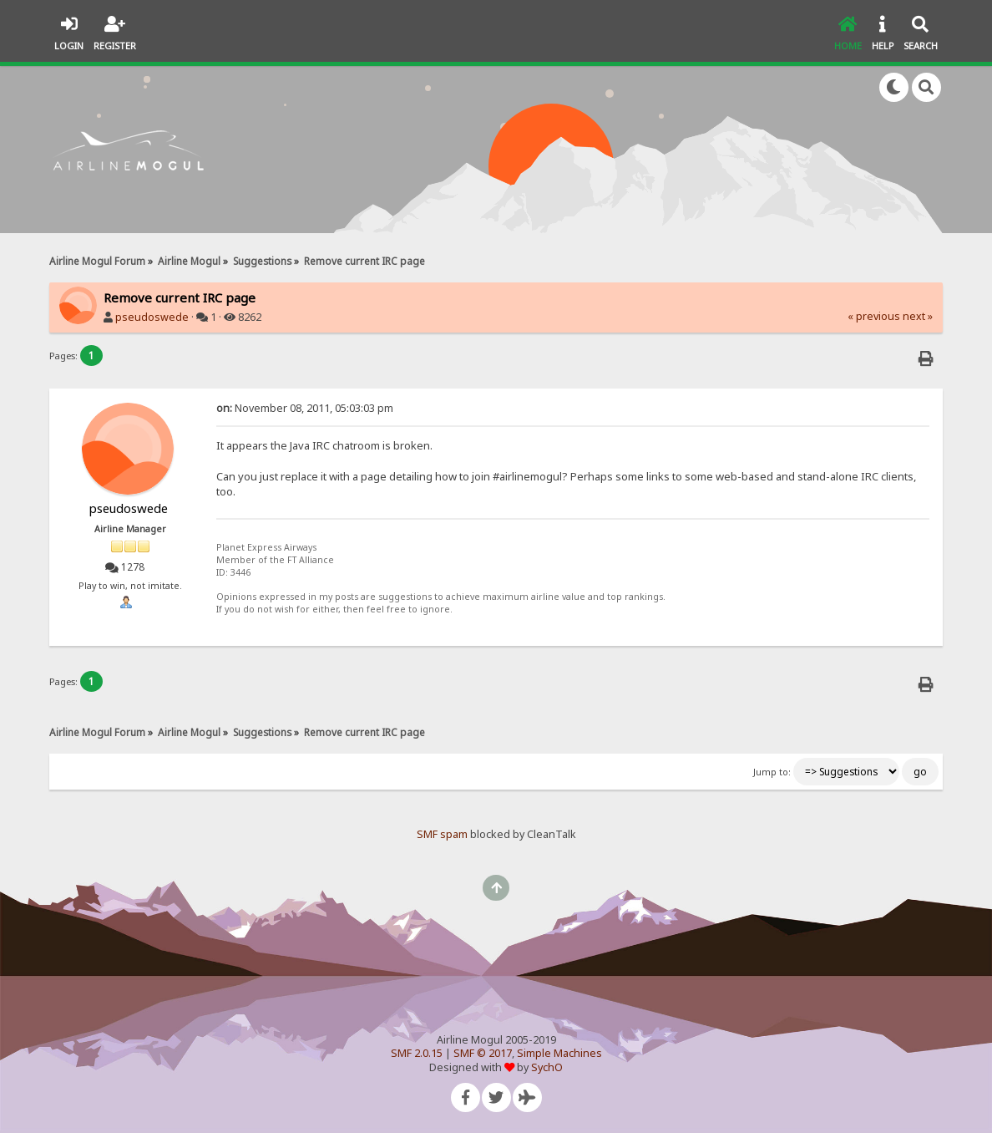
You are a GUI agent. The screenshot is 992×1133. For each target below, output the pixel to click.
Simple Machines (559, 1053)
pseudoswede (152, 317)
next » (918, 316)
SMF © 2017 (482, 1053)
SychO (547, 1067)
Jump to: (772, 772)
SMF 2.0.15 (417, 1053)
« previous (874, 316)
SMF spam (442, 834)
